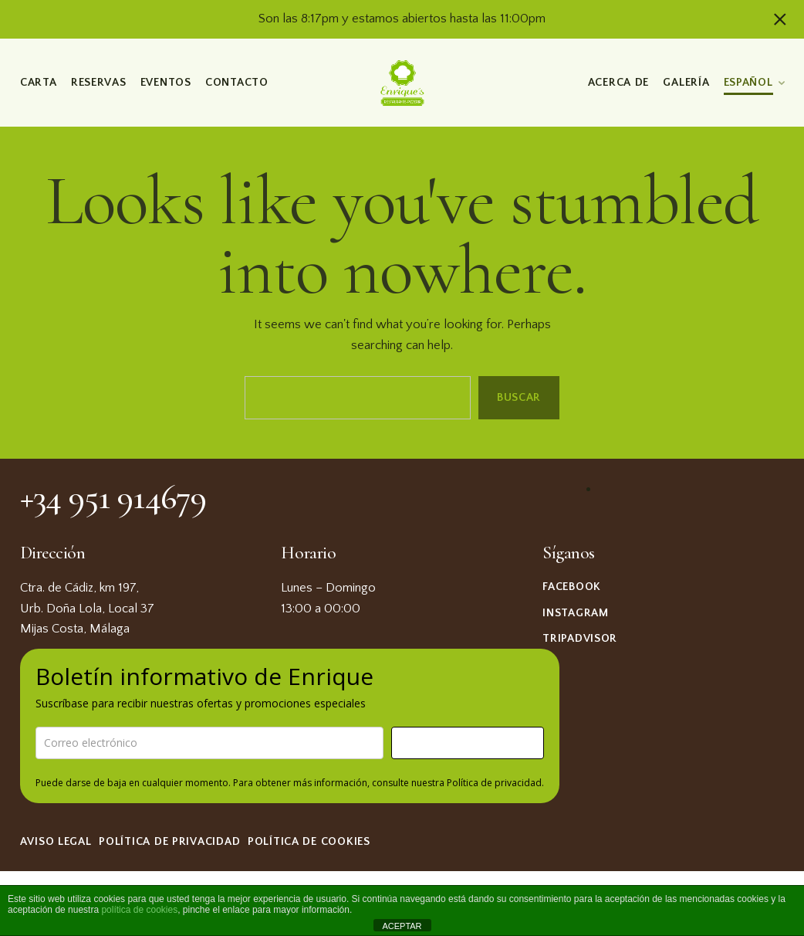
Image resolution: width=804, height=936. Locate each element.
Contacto (237, 82)
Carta (38, 82)
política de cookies (139, 909)
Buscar (519, 397)
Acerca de (618, 82)
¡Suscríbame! (467, 742)
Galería (686, 82)
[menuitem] (753, 80)
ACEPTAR (401, 926)
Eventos (165, 82)
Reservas (98, 82)
